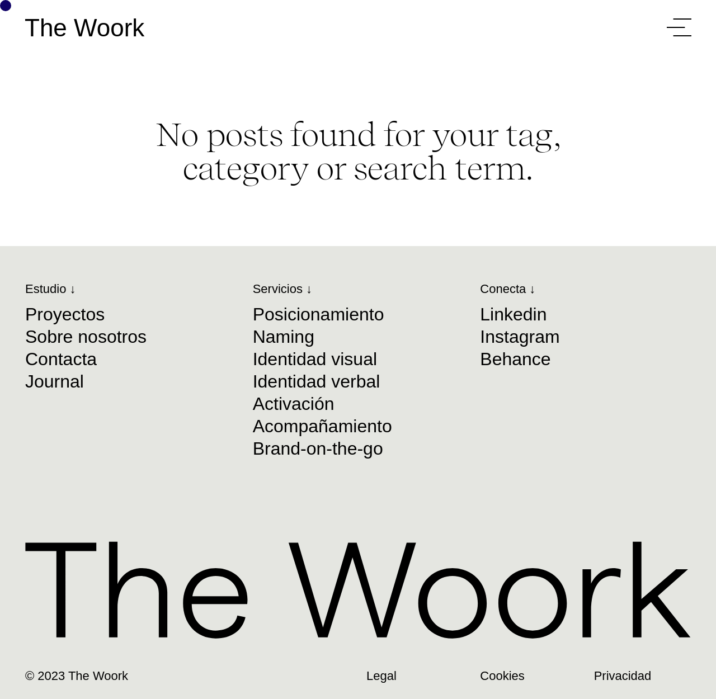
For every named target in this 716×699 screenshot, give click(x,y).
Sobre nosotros (86, 337)
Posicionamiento (318, 314)
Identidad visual (315, 359)
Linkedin (513, 314)
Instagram (519, 337)
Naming (283, 337)
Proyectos (65, 314)
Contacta (61, 359)
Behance (515, 359)
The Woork (84, 28)
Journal (54, 381)
